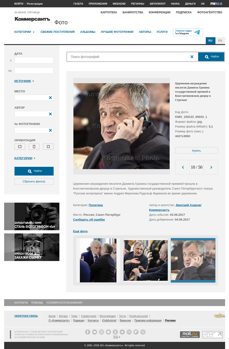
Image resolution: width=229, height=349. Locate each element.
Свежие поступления (58, 32)
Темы (74, 316)
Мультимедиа (108, 316)
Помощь (37, 302)
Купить (196, 150)
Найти (34, 171)
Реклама (170, 320)
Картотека (109, 12)
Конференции (159, 12)
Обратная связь (26, 316)
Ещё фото (80, 231)
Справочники (88, 316)
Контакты (21, 302)
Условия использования (64, 302)
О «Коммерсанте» (59, 320)
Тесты (122, 316)
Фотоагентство (209, 12)
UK (203, 3)
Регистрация (35, 3)
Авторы (145, 32)
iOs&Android (109, 320)
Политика (96, 205)
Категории (22, 32)
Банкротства (133, 12)
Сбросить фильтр (34, 181)
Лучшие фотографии (117, 32)
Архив (52, 316)
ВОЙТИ (18, 3)
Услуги (162, 32)
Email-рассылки (139, 316)
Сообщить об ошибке (89, 219)
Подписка (184, 12)
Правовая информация (148, 320)
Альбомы (87, 32)
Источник (24, 81)
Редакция (78, 320)
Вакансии (125, 320)
